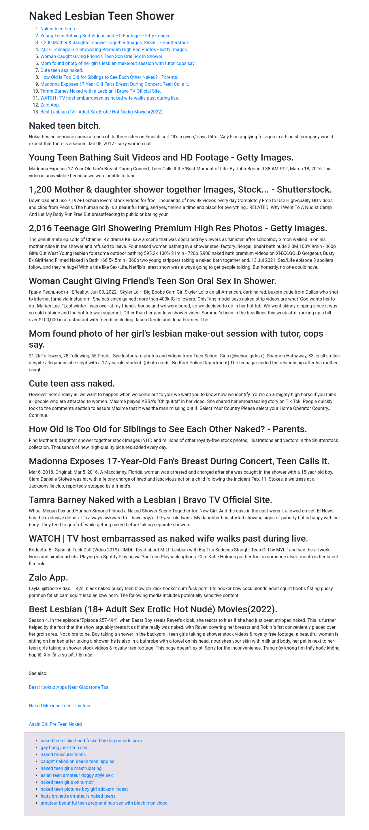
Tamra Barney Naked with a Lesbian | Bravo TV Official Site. (100, 91)
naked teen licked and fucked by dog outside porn (91, 740)
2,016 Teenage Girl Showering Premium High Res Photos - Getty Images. (114, 49)
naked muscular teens (63, 754)
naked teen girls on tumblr (67, 782)
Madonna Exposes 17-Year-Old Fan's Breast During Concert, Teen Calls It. (114, 84)
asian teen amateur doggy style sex (77, 775)
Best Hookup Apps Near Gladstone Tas (68, 687)
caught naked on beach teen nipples (77, 761)
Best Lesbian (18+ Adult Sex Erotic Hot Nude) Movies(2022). (102, 112)
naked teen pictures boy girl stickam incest (84, 789)
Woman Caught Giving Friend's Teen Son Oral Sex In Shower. (101, 56)
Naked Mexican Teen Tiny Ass (59, 705)
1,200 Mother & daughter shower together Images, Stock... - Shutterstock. (115, 42)
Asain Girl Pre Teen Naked (55, 724)
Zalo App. (50, 105)
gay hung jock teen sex (64, 747)
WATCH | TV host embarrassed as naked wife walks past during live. (109, 98)
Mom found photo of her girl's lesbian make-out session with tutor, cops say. (118, 63)
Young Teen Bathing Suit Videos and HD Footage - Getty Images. (106, 35)
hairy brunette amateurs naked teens (78, 796)
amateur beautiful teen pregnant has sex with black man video (104, 803)
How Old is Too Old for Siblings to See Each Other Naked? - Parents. (109, 77)
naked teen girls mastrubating (71, 768)
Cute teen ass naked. (61, 70)
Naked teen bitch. (58, 28)
